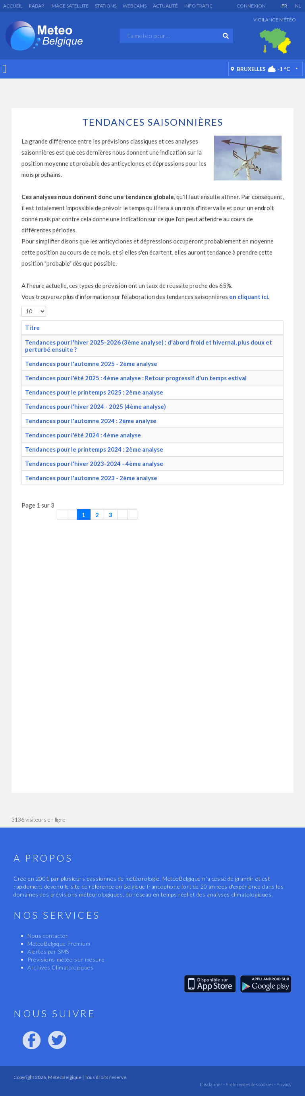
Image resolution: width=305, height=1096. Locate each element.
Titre (32, 327)
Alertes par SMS (48, 951)
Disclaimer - (212, 1084)
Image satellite (69, 6)
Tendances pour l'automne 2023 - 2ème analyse (91, 477)
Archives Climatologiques (60, 967)
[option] (275, 41)
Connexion (251, 6)
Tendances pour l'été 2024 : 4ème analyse (83, 435)
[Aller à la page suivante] (122, 514)
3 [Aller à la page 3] (110, 514)
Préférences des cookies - (250, 1084)
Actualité (165, 6)
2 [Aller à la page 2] (97, 514)
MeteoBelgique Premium (59, 943)
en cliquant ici (248, 296)
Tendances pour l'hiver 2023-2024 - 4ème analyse (94, 463)
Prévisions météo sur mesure (65, 959)
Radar (36, 6)
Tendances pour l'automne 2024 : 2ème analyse (90, 420)
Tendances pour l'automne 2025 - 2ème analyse (91, 363)
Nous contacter (47, 935)
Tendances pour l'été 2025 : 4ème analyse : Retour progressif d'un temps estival (136, 377)
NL (298, 6)
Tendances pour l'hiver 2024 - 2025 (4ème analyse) (95, 406)
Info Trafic (198, 6)
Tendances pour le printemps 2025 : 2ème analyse (94, 392)
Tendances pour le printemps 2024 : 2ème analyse (94, 449)
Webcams (135, 6)
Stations (105, 6)
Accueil (13, 6)
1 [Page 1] (83, 514)
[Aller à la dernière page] (132, 514)
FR (284, 6)
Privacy (283, 1084)
